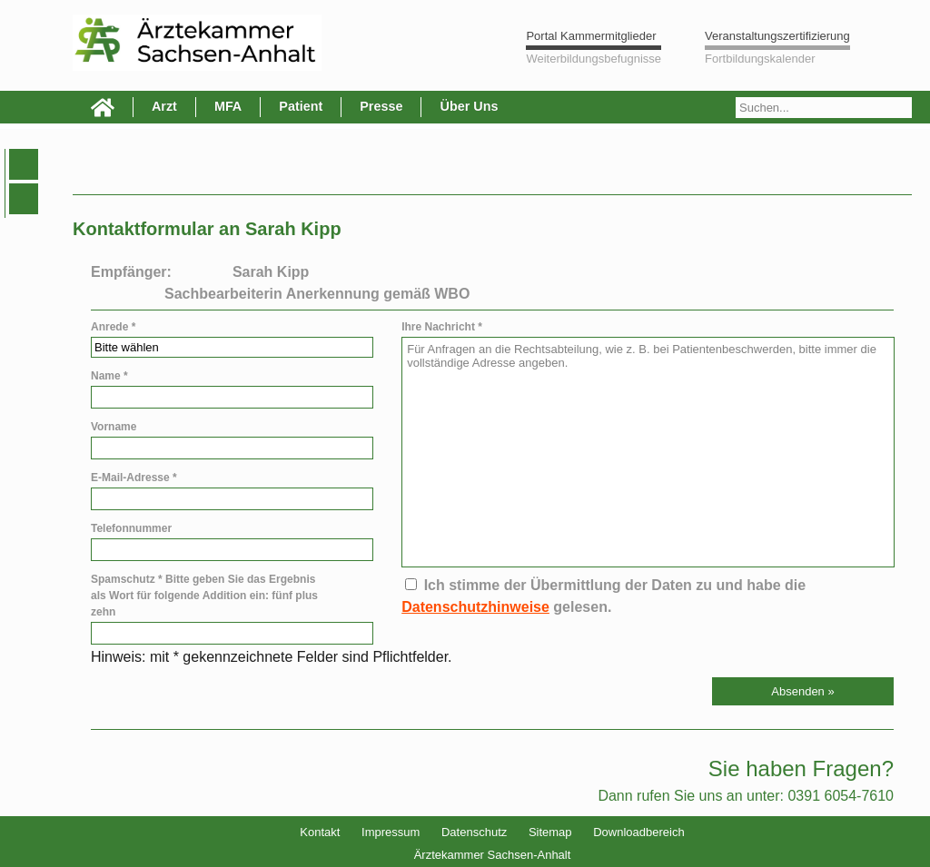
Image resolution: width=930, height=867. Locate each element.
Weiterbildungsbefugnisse (593, 58)
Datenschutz (474, 832)
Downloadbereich (638, 832)
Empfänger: (131, 272)
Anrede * (113, 326)
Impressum (390, 832)
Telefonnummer (131, 528)
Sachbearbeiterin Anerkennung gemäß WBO (317, 293)
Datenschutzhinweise (475, 607)
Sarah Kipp (270, 272)
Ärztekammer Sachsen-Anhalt (492, 855)
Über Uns (469, 106)
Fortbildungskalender (760, 58)
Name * (109, 375)
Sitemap (550, 832)
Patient (300, 106)
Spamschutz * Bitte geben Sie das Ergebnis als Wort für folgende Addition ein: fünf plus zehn (204, 595)
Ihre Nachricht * (441, 326)
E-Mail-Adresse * (134, 477)
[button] (803, 691)
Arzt (164, 106)
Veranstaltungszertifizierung (777, 36)
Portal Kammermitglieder (591, 36)
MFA (228, 106)
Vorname (113, 426)
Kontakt (320, 832)
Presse (381, 106)
